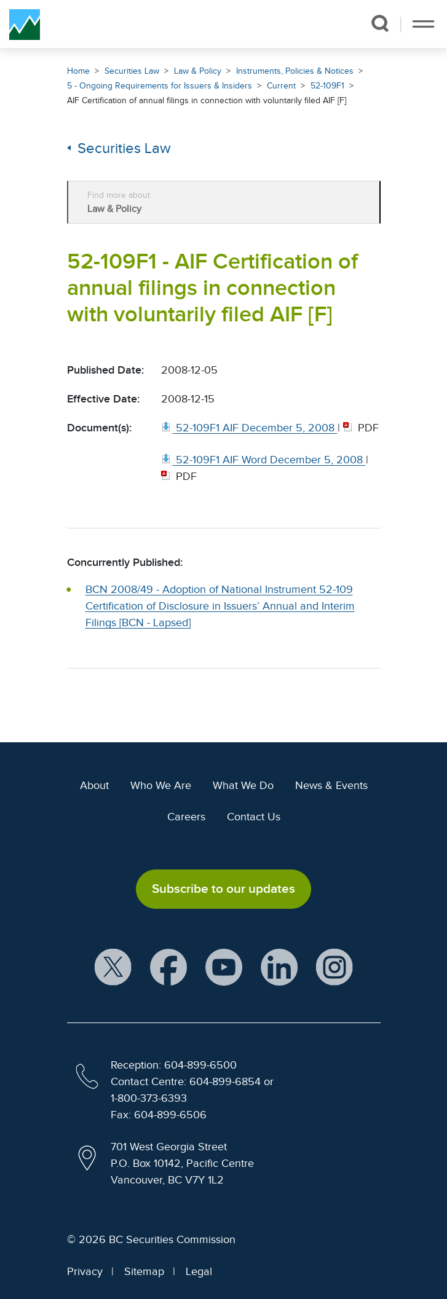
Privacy (85, 1271)
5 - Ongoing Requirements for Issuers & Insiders (159, 85)
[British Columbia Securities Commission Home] (24, 24)
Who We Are (160, 785)
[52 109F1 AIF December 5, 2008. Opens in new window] (249, 428)
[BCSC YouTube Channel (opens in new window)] (223, 967)
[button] (380, 23)
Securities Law (132, 71)
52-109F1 (327, 85)
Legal (199, 1271)
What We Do (243, 785)
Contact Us (253, 816)
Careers (186, 816)
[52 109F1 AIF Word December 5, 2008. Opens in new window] (263, 459)
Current (281, 85)
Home (78, 71)
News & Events (331, 785)
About (94, 785)
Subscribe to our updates (223, 888)
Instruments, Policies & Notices (295, 71)
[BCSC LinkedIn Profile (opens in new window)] (279, 967)
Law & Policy (197, 71)
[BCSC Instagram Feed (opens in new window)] (334, 967)
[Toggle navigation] (423, 24)
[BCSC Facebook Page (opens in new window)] (168, 967)
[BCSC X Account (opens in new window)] (113, 967)
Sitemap (144, 1271)
